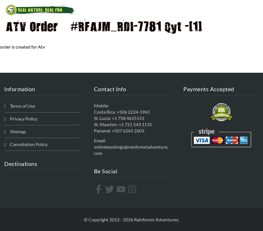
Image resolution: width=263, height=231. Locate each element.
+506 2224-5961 (133, 112)
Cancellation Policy (29, 144)
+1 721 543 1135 (135, 124)
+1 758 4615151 (128, 118)
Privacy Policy (23, 118)
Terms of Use (22, 106)
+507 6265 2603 (128, 130)
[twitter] (110, 189)
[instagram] (133, 189)
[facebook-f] (99, 189)
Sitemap (18, 131)
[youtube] (121, 189)
